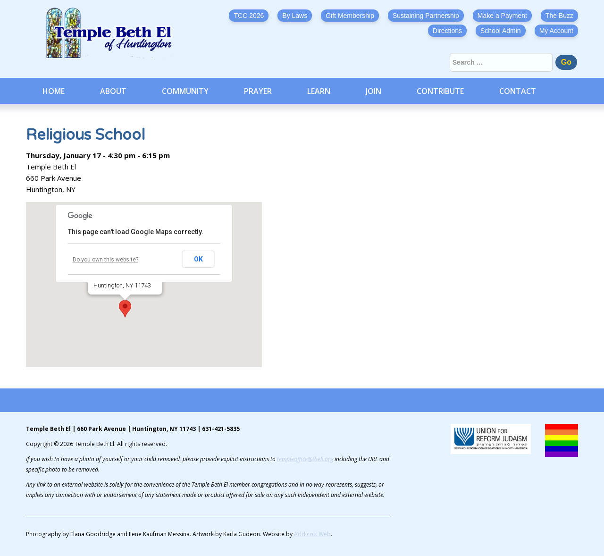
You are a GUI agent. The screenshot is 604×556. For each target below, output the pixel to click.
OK (198, 259)
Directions (447, 30)
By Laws (294, 15)
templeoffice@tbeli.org (305, 459)
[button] (125, 309)
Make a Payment (502, 15)
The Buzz (559, 15)
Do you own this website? (105, 259)
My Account (556, 30)
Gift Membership (350, 15)
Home (53, 91)
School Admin (500, 30)
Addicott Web (312, 534)
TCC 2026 (249, 15)
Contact (517, 91)
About (113, 91)
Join (373, 91)
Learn (318, 91)
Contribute (440, 91)
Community (185, 91)
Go (566, 62)
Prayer (258, 91)
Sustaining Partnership (426, 15)
